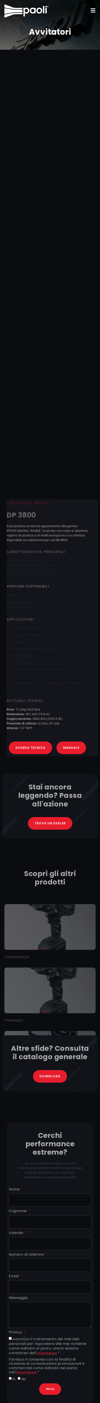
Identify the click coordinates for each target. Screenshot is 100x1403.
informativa (47, 1353)
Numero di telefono (27, 1254)
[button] (93, 10)
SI (13, 1379)
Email (14, 1276)
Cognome (18, 1211)
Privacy (16, 1332)
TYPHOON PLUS (16, 957)
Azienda (16, 1233)
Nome (15, 1189)
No (23, 1379)
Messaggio (18, 1298)
